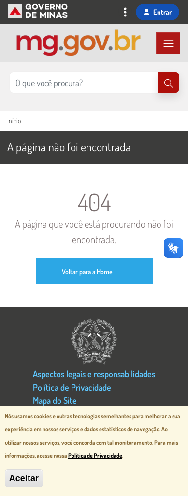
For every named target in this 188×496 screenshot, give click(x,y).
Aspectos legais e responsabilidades (94, 373)
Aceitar (24, 479)
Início (14, 121)
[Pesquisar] (168, 82)
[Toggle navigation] (125, 13)
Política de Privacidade (72, 387)
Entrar (158, 11)
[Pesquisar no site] (84, 82)
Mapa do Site (55, 400)
